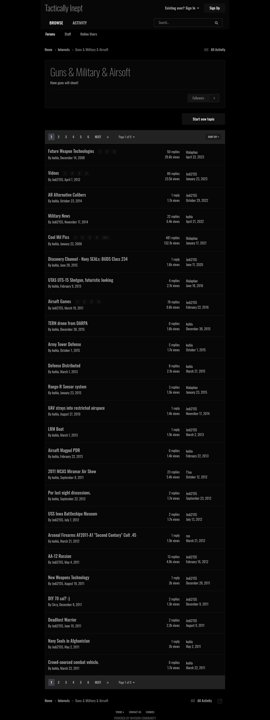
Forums (50, 34)
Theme (119, 711)
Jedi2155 (57, 179)
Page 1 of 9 (127, 136)
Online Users (88, 34)
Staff (68, 34)
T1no (189, 471)
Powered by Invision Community (135, 717)
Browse (56, 22)
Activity (80, 22)
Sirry (55, 604)
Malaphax (191, 151)
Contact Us (135, 711)
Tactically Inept (64, 8)
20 (105, 237)
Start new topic (203, 119)
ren (188, 535)
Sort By (213, 137)
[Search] (171, 23)
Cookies (150, 711)
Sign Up (215, 8)
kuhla (55, 157)
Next (98, 136)
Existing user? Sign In (182, 8)
